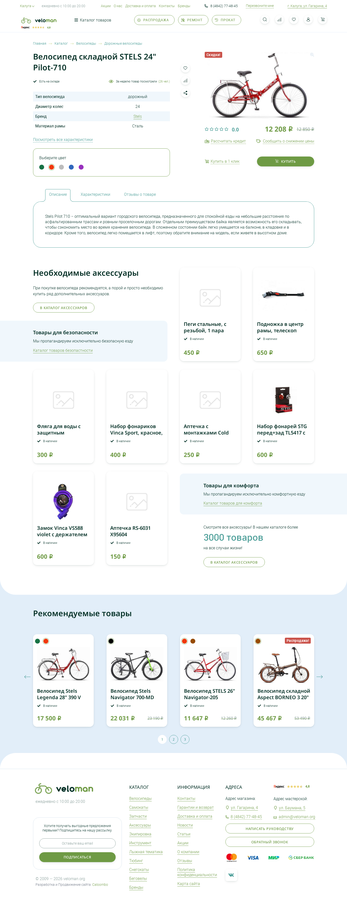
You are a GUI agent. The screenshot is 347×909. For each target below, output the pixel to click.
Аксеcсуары (140, 825)
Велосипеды (140, 798)
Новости (185, 825)
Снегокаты (139, 869)
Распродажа (153, 20)
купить (285, 161)
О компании (188, 851)
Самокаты (138, 807)
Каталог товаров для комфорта (232, 503)
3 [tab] (185, 739)
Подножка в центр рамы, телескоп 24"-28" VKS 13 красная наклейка (280, 334)
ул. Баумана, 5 (292, 807)
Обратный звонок (269, 842)
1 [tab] (162, 739)
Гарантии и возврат (195, 807)
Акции (106, 5)
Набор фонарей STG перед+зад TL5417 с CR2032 (282, 432)
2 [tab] (174, 739)
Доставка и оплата (140, 5)
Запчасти (138, 816)
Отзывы (184, 860)
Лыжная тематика (146, 851)
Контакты (167, 5)
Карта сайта (188, 883)
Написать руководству (270, 828)
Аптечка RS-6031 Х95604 (130, 531)
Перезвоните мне (260, 5)
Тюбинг (136, 860)
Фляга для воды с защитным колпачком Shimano (62, 432)
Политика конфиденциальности (197, 872)
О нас (118, 5)
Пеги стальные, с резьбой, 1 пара (205, 327)
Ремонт (191, 20)
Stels (137, 116)
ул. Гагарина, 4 (244, 807)
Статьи (183, 834)
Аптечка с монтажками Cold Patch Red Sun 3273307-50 (206, 436)
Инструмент (140, 843)
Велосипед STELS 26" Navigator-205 (209, 694)
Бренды (184, 5)
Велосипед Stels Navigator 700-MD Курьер (132, 697)
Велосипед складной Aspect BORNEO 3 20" (283, 694)
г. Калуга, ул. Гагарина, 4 (307, 5)
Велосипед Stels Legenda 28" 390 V (59, 694)
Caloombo (100, 884)
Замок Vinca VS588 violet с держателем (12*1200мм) (62, 534)
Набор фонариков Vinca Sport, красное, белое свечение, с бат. (136, 436)
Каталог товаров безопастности (63, 350)
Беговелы (138, 878)
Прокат (225, 20)
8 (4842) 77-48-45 (221, 6)
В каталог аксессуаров (63, 307)
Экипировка (140, 834)
